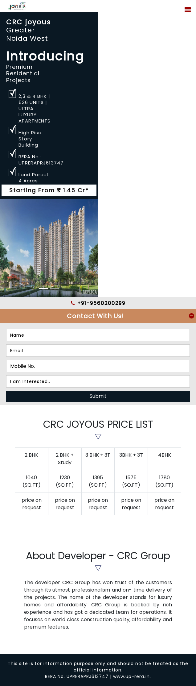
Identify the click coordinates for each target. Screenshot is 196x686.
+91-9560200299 (98, 303)
